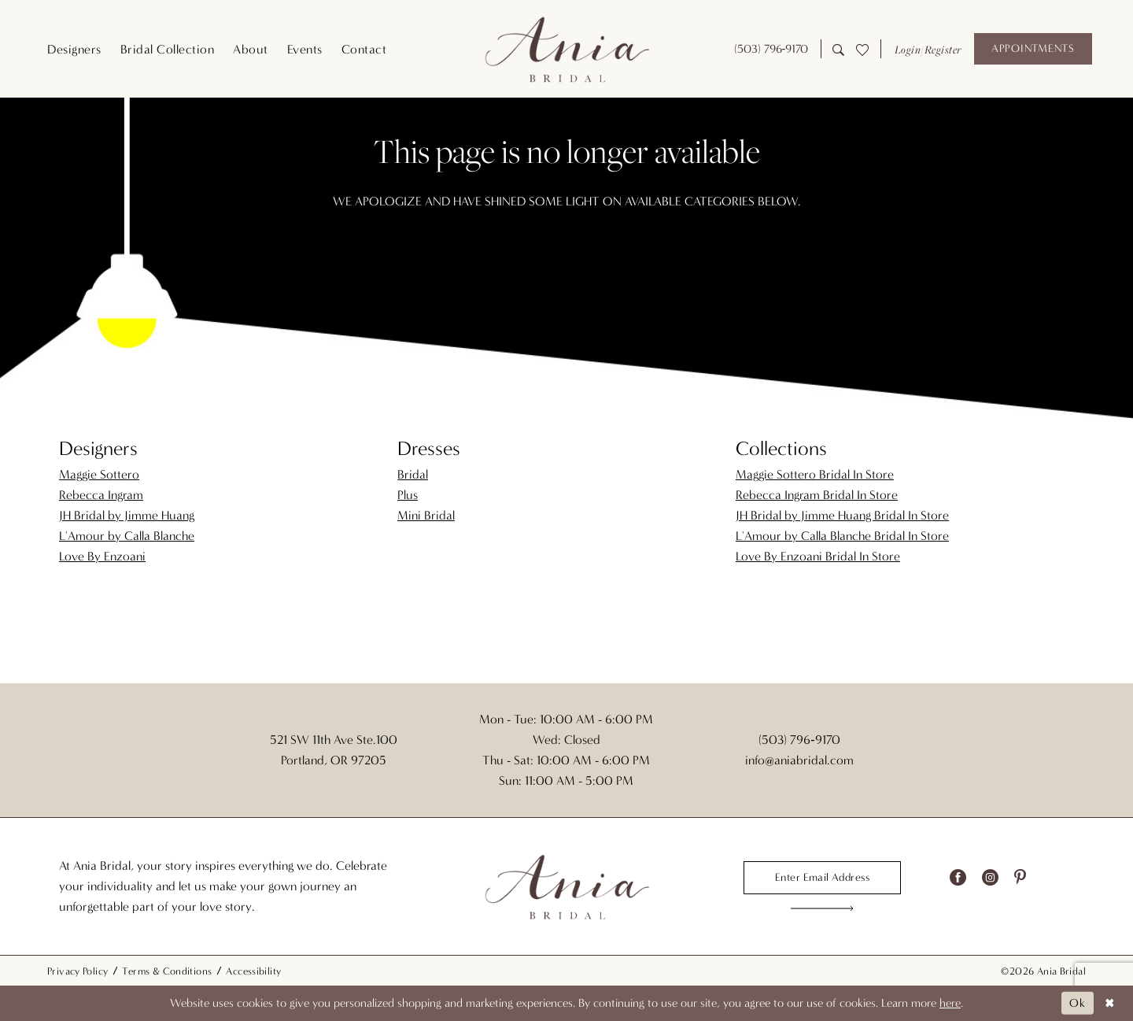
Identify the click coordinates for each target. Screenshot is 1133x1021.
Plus (407, 494)
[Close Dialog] (1110, 1003)
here (950, 1003)
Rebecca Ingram (101, 494)
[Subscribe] (822, 908)
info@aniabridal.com (799, 760)
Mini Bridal (426, 515)
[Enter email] (822, 877)
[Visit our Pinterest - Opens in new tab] (1020, 878)
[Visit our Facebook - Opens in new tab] (958, 878)
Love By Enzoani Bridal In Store (818, 556)
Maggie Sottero (99, 474)
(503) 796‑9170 (799, 739)
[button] (927, 49)
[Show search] (838, 48)
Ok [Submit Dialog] (1077, 1003)
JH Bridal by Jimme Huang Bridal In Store (842, 515)
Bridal (412, 474)
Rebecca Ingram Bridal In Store (817, 494)
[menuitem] (74, 49)
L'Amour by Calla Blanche (126, 535)
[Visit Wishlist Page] (862, 49)
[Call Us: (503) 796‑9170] (771, 49)
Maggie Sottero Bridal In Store (815, 474)
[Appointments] (1033, 49)
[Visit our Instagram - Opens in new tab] (990, 878)
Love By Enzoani (102, 556)
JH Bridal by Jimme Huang (126, 515)
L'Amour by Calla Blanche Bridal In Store (842, 535)
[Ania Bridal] (566, 49)
